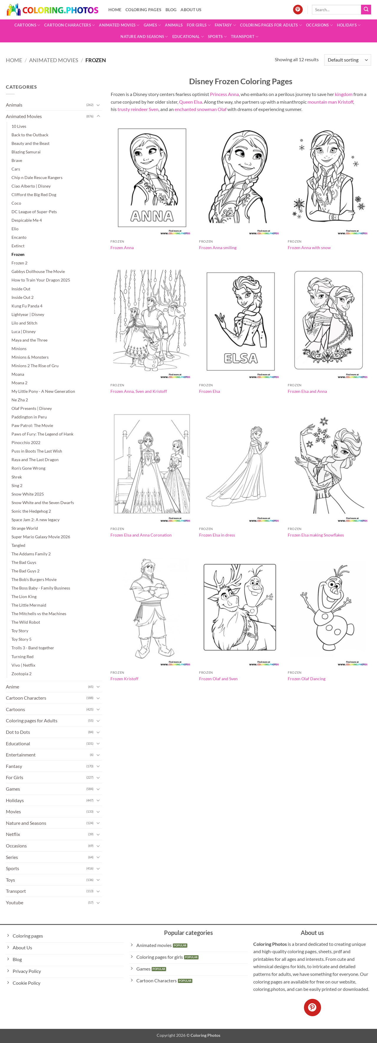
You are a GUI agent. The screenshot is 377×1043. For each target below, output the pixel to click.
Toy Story (19, 630)
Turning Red (22, 656)
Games (152, 25)
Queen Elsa (190, 102)
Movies (13, 811)
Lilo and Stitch (24, 322)
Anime (12, 686)
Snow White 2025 (27, 493)
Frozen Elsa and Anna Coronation (141, 534)
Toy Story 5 (21, 639)
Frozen (17, 254)
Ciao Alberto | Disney (31, 185)
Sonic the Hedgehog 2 (31, 511)
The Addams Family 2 (31, 553)
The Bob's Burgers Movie (34, 579)
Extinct (17, 245)
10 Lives (18, 126)
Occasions (319, 25)
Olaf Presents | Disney (31, 408)
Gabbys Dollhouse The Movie (38, 271)
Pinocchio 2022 (25, 442)
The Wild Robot (25, 622)
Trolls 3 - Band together (32, 647)
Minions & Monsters (30, 357)
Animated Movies (119, 25)
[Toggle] (98, 104)
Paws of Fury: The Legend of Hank (42, 433)
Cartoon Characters (69, 25)
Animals (174, 25)
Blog (171, 9)
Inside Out (20, 288)
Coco (16, 203)
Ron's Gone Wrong (28, 468)
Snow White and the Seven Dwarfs (42, 502)
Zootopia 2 (21, 673)
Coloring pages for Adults (271, 25)
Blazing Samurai (26, 151)
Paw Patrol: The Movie (32, 425)
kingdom (344, 94)
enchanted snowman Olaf (200, 109)
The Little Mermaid (28, 604)
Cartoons (27, 25)
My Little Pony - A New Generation (43, 391)
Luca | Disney (23, 331)
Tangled (18, 545)
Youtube (14, 902)
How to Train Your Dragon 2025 (40, 279)
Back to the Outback (29, 134)
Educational (188, 36)
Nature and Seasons (144, 36)
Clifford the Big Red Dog (33, 194)
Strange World (24, 528)
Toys (10, 880)
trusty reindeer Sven (138, 109)
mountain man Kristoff (330, 102)
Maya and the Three (29, 339)
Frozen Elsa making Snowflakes (316, 534)
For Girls (199, 25)
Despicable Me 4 (26, 220)
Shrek (16, 476)
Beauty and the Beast (30, 143)
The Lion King (24, 596)
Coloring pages (143, 9)
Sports (217, 36)
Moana (17, 374)
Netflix (13, 834)
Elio (15, 228)
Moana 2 (19, 382)
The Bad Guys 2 (25, 570)
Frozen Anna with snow (309, 247)
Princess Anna (224, 94)
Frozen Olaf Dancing (306, 678)
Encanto (19, 237)
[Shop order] (347, 60)
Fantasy (225, 25)
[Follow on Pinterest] (298, 10)
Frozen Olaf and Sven (218, 678)
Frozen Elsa (209, 391)
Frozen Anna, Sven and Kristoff (138, 391)
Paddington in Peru (29, 416)
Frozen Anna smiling (218, 247)
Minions (19, 348)
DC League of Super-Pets (34, 211)
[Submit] (366, 10)
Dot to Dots (18, 732)
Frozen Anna (122, 247)
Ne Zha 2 (19, 399)
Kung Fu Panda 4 (26, 305)
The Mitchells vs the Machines (38, 613)
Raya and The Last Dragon (35, 459)
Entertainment (21, 754)
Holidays (349, 25)
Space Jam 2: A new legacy (35, 519)
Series (12, 857)
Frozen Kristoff (124, 678)
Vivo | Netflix (23, 665)
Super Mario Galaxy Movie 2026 (40, 536)
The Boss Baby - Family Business (40, 587)
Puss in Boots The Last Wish (36, 450)
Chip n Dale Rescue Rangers (36, 177)
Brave (16, 160)
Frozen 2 (19, 262)
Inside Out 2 (22, 297)
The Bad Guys (23, 562)
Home (114, 9)
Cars (15, 168)
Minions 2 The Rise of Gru (35, 365)
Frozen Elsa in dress (217, 534)
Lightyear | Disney (27, 314)
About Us (191, 9)
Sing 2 (16, 485)
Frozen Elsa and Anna (307, 391)
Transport (245, 36)
